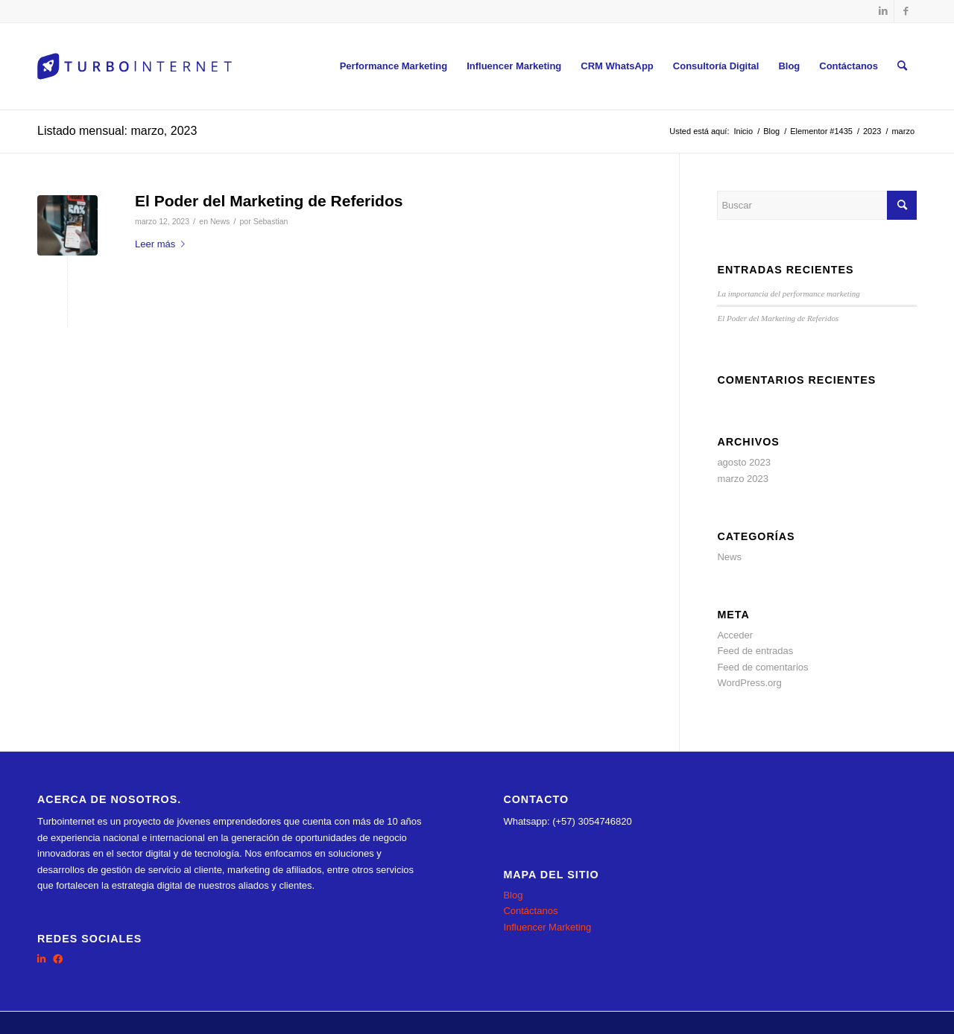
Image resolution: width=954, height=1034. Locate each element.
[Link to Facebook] (905, 11)
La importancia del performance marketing (788, 293)
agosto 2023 (744, 462)
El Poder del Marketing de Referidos (268, 200)
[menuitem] (394, 66)
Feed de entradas (755, 650)
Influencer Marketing (547, 927)
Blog (512, 895)
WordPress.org (749, 682)
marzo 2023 (742, 478)
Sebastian (270, 221)
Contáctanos (530, 910)
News (220, 221)
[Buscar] (902, 66)
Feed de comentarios (762, 667)
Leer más (163, 244)
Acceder (735, 635)
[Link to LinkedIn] (883, 11)
